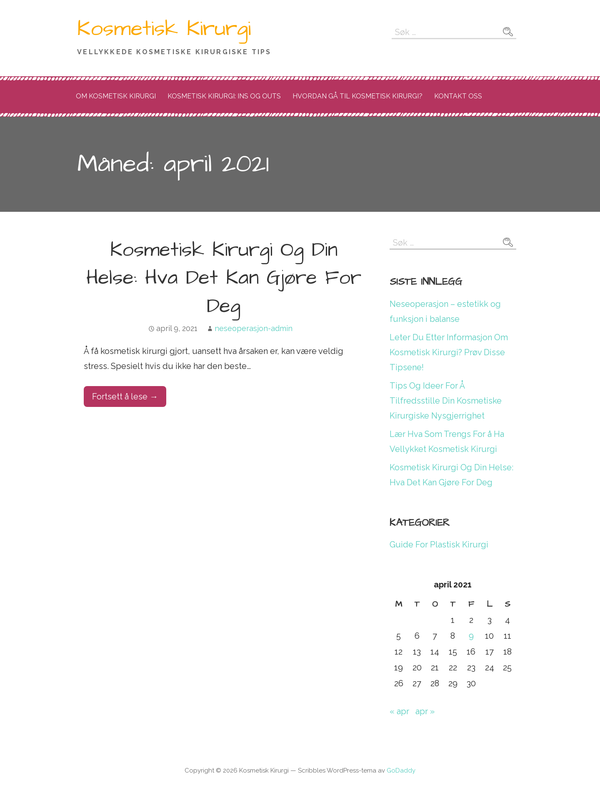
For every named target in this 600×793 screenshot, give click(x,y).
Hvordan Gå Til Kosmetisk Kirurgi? (357, 96)
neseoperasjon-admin (253, 328)
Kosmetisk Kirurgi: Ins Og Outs (224, 96)
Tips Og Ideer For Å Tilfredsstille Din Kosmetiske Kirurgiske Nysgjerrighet (446, 401)
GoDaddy (401, 770)
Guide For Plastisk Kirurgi (439, 545)
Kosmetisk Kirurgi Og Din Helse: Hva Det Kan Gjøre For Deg (223, 278)
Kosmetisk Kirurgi (164, 29)
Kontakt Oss (458, 96)
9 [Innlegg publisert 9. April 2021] (471, 636)
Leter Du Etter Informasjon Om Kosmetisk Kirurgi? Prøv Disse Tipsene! (449, 352)
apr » (425, 711)
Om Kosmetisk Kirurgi (116, 96)
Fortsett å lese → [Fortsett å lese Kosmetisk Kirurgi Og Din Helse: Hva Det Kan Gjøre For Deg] (125, 396)
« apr (399, 711)
